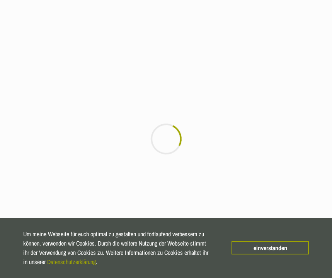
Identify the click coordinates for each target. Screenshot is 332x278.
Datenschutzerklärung (71, 262)
